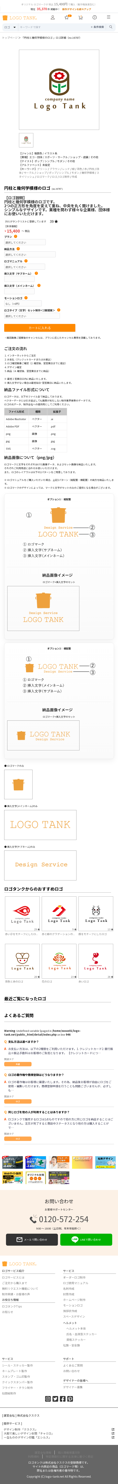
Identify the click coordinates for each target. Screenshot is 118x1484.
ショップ (41, 173)
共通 (18, 1064)
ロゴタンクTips (12, 1306)
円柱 (91, 169)
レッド (66, 169)
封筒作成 (68, 1294)
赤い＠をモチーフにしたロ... (21, 934)
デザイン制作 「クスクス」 (59, 1429)
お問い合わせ (71, 1371)
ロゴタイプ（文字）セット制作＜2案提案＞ (32, 310)
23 (73, 976)
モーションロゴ (16, 298)
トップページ (10, 37)
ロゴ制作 (64, 177)
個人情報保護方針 (69, 1452)
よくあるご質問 (73, 1365)
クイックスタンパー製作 (17, 1382)
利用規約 (33, 1456)
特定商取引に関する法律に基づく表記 (69, 1456)
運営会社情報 (43, 1452)
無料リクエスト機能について (20, 1289)
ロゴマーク (43, 177)
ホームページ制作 (74, 1300)
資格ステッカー (76, 1340)
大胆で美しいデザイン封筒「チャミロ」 (59, 1433)
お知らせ (7, 1312)
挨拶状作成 (70, 1311)
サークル (29, 173)
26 (110, 976)
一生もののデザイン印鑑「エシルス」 (59, 1437)
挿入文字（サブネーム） (21, 274)
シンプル (64, 173)
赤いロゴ (83, 981)
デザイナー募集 (73, 1387)
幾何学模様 (87, 173)
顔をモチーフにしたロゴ (92, 934)
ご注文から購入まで (14, 1283)
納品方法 (12, 249)
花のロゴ (47, 981)
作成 (74, 177)
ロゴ (54, 177)
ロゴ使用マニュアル (75, 1283)
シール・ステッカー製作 (17, 1365)
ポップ (53, 173)
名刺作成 (68, 1289)
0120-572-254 (59, 1219)
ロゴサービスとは (13, 1277)
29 (37, 929)
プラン (10, 237)
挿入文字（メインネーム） (22, 286)
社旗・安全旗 (71, 1345)
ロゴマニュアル (16, 261)
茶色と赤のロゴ (14, 981)
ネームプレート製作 (14, 1371)
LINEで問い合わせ (86, 1239)
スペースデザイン (74, 1316)
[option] (59, 90)
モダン (75, 173)
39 (54, 221)
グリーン (42, 169)
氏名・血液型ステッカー (81, 1334)
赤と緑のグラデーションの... (58, 934)
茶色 (79, 169)
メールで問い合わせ (32, 1239)
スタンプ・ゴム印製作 (16, 1376)
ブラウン (55, 169)
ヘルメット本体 (76, 1328)
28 (37, 976)
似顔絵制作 (9, 1393)
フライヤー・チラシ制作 (17, 1388)
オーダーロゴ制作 (74, 1277)
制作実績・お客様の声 (16, 1294)
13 (110, 929)
